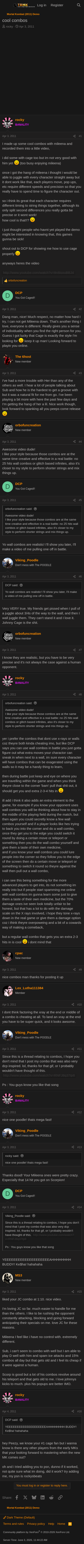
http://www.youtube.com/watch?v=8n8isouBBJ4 (38, 272)
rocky (9, 26)
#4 (80, 441)
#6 (80, 576)
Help (51, 1523)
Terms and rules (13, 1523)
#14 (79, 1207)
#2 (80, 309)
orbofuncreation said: (18, 508)
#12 (79, 1112)
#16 (79, 1411)
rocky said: (12, 1156)
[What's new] (69, 5)
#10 (79, 1004)
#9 (80, 969)
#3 (80, 373)
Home (61, 1523)
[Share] (74, 136)
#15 (79, 1291)
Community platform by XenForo (36, 1532)
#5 (80, 500)
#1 (80, 136)
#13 (79, 1147)
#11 (79, 1049)
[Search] (78, 5)
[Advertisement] (42, 73)
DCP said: (11, 585)
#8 (80, 694)
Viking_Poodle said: (18, 1216)
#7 (80, 650)
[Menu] (6, 5)
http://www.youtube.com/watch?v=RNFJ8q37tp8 (39, 1075)
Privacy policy (36, 1523)
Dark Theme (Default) (19, 1517)
